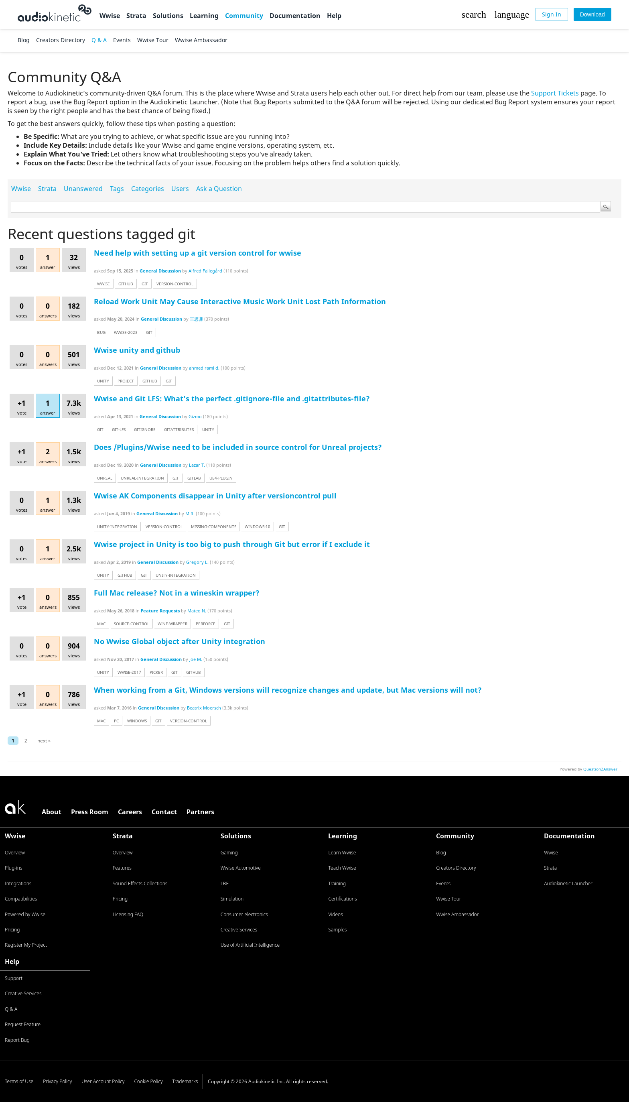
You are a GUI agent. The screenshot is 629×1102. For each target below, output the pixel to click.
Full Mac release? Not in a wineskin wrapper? (177, 593)
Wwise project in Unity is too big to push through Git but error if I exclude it (232, 544)
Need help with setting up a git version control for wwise (197, 253)
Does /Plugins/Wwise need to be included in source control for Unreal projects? (238, 447)
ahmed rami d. (204, 368)
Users (180, 188)
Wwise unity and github (137, 350)
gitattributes (179, 429)
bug (101, 332)
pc (116, 721)
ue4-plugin (221, 478)
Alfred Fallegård (205, 271)
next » (44, 740)
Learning (204, 15)
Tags (117, 188)
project (126, 381)
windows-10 (257, 526)
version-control (174, 284)
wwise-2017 (129, 672)
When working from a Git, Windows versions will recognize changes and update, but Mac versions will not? (288, 690)
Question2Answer (600, 769)
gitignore (145, 429)
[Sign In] (551, 14)
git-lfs (119, 429)
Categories (147, 188)
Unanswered (83, 188)
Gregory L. (197, 562)
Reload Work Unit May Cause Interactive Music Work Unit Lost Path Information (240, 301)
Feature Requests (160, 611)
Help (334, 15)
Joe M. (195, 659)
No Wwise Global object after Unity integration (179, 641)
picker (156, 672)
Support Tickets (555, 93)
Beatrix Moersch (204, 708)
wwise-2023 (126, 332)
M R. (190, 513)
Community (244, 15)
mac (101, 623)
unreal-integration (142, 478)
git (145, 284)
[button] (473, 14)
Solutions (168, 15)
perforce (205, 623)
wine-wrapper (172, 623)
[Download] (592, 14)
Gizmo (195, 416)
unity (103, 381)
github (125, 284)
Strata (136, 15)
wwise (103, 284)
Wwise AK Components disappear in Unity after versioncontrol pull (215, 495)
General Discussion (160, 271)
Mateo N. (196, 611)
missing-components (213, 526)
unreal (104, 478)
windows (137, 721)
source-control (131, 623)
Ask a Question (219, 188)
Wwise (109, 15)
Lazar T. (197, 465)
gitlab (194, 478)
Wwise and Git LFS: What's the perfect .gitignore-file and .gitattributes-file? (232, 398)
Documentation (295, 15)
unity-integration (117, 526)
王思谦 (196, 319)
